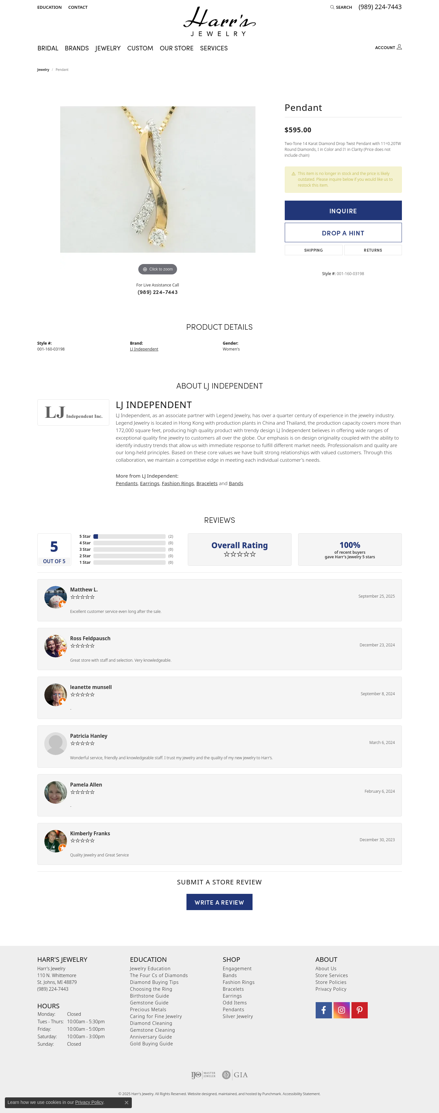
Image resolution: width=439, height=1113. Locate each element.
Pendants (127, 483)
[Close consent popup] (127, 1103)
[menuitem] (203, 1075)
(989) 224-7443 (158, 292)
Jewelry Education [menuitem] (150, 968)
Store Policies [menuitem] (331, 982)
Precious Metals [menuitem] (148, 1009)
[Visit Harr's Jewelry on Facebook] (324, 1010)
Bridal (47, 47)
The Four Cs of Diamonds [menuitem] (159, 975)
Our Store (177, 47)
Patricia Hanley (88, 736)
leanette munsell (91, 687)
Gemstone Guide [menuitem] (149, 1003)
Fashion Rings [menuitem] (239, 982)
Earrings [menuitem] (232, 996)
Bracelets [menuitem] (233, 989)
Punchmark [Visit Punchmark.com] (271, 1093)
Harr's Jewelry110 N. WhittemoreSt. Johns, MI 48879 (57, 978)
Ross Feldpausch (90, 638)
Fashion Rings (178, 483)
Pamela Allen (86, 784)
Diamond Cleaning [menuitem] (151, 1023)
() (170, 536)
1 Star (84, 562)
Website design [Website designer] (200, 1093)
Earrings (149, 483)
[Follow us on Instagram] (342, 1010)
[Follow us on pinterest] (359, 1010)
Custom (140, 47)
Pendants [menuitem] (233, 1009)
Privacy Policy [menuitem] (331, 989)
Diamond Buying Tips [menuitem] (154, 982)
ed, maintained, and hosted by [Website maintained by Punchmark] (237, 1093)
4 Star (84, 543)
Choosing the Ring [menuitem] (151, 989)
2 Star (84, 556)
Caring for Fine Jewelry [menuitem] (156, 1016)
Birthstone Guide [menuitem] (150, 996)
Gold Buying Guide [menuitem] (151, 1043)
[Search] (341, 7)
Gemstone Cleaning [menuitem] (152, 1030)
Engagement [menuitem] (237, 968)
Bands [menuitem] (230, 975)
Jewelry (108, 47)
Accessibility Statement (301, 1093)
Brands (77, 47)
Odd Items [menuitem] (235, 1003)
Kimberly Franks (90, 833)
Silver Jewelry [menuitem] (238, 1016)
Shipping (313, 250)
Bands (236, 483)
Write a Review (219, 902)
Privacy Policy (89, 1102)
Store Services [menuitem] (332, 975)
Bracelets (206, 483)
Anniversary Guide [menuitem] (151, 1037)
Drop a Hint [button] (343, 232)
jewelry (43, 69)
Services (214, 47)
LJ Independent (144, 349)
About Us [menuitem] (326, 968)
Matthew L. (84, 589)
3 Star (84, 549)
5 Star (84, 536)
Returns (373, 250)
